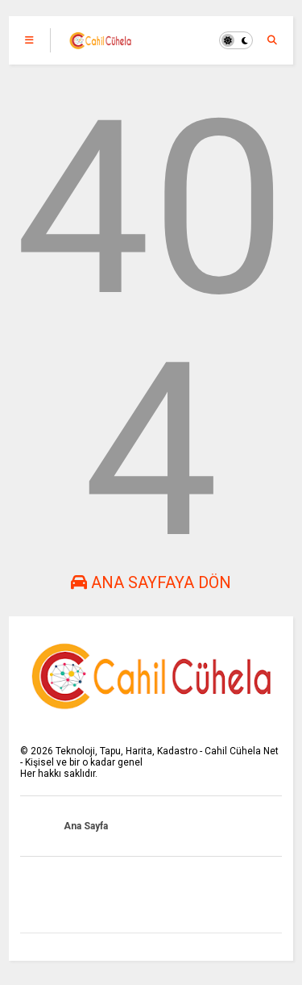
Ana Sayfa (86, 826)
